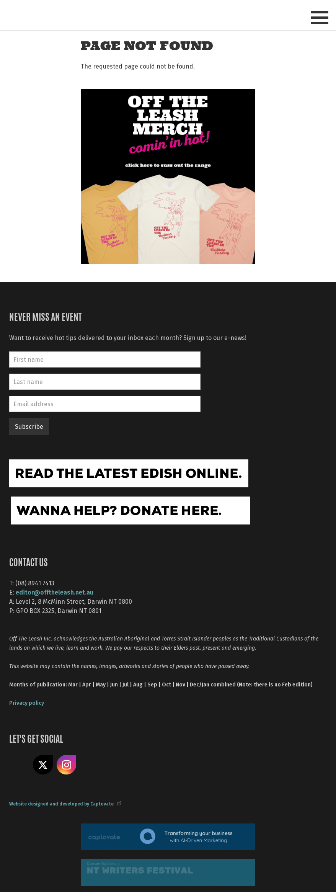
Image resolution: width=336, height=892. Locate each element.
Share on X (43, 765)
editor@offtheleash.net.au (54, 592)
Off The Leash (99, 14)
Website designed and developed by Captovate (65, 803)
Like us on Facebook (19, 765)
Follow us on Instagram (67, 765)
